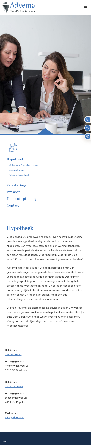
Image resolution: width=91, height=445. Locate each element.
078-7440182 (13, 354)
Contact (13, 205)
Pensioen (14, 192)
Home (4, 441)
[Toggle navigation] (85, 7)
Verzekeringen (17, 185)
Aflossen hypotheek (19, 174)
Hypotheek (15, 159)
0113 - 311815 (14, 386)
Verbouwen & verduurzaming (23, 165)
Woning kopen (16, 170)
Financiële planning (21, 199)
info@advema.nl (14, 417)
